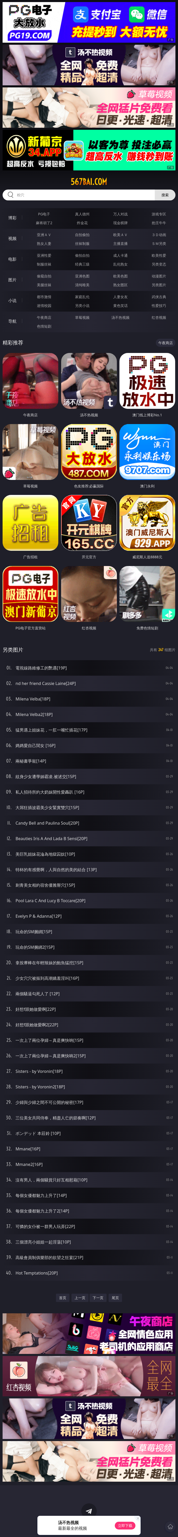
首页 (62, 1297)
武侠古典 (159, 296)
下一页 (98, 1297)
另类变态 (159, 264)
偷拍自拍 (82, 255)
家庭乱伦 (82, 296)
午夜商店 (44, 317)
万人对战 (120, 214)
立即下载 (125, 1525)
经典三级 (82, 264)
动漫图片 (159, 276)
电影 (12, 259)
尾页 (115, 1297)
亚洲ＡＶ (44, 234)
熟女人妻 (44, 243)
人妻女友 (120, 296)
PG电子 (44, 214)
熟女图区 (120, 284)
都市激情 (44, 296)
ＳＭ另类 (159, 243)
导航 (12, 321)
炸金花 (82, 222)
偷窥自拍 (44, 276)
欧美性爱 (159, 255)
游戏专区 (159, 214)
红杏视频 (159, 317)
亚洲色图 (82, 276)
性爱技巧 (159, 305)
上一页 (80, 1297)
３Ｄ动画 (159, 234)
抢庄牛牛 (159, 222)
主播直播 (120, 243)
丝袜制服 (82, 243)
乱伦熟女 (120, 264)
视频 (12, 238)
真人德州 (82, 214)
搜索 (165, 194)
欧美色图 (120, 276)
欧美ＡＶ (120, 234)
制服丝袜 (44, 264)
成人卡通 (120, 255)
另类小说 (82, 305)
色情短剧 (44, 326)
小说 (12, 300)
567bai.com (89, 182)
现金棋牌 (120, 222)
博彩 (12, 218)
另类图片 (159, 284)
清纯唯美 (82, 284)
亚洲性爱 (44, 255)
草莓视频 (82, 317)
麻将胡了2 (44, 222)
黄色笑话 (120, 305)
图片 (12, 280)
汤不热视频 (120, 317)
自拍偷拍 (82, 234)
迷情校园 (44, 305)
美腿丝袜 (44, 284)
